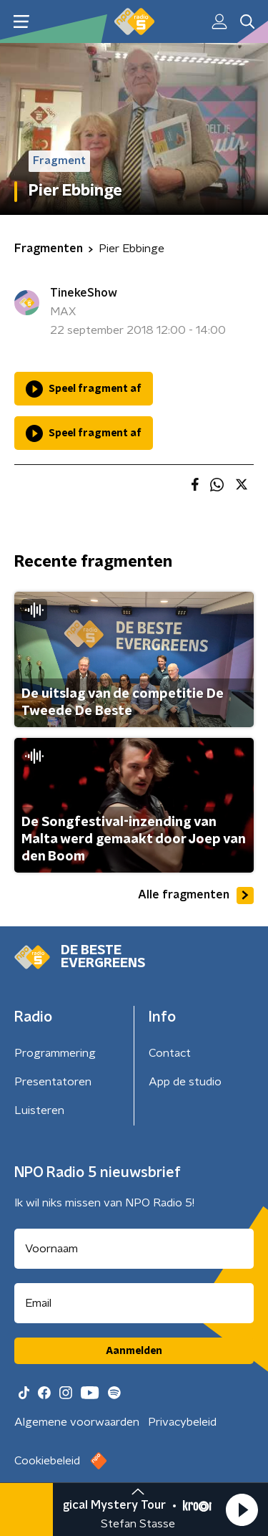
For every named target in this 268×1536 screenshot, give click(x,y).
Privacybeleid (182, 1422)
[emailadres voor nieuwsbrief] (134, 1303)
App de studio (185, 1082)
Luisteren (39, 1110)
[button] (241, 1509)
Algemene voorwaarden (76, 1422)
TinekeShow (83, 293)
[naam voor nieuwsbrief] (134, 1249)
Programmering (55, 1053)
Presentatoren (52, 1082)
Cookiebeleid (47, 1461)
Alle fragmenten (196, 895)
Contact (170, 1053)
